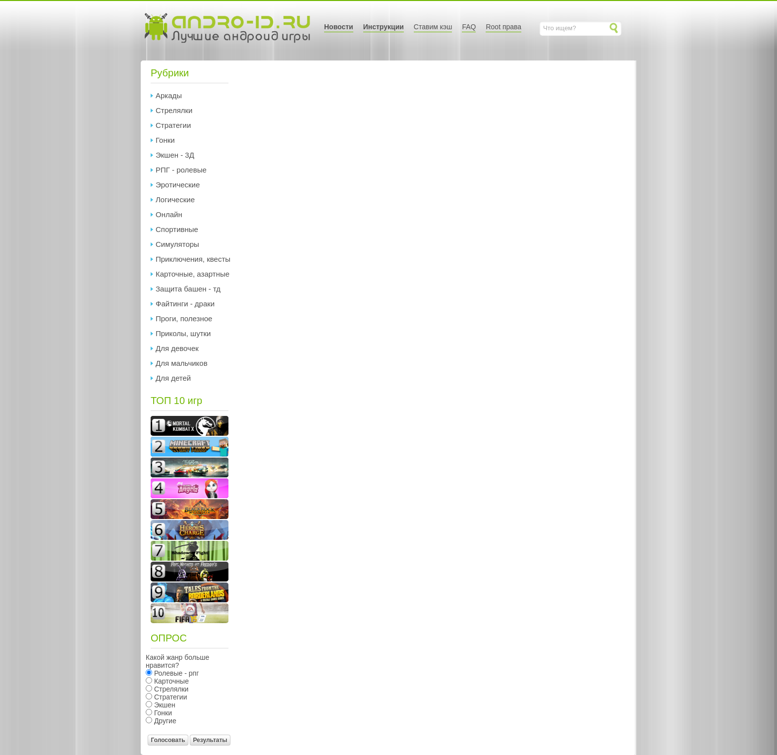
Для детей (173, 378)
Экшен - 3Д (175, 155)
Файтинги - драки (185, 303)
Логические (175, 199)
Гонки (165, 140)
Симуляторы (177, 244)
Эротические (178, 184)
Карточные (170, 681)
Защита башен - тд (188, 289)
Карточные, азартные (192, 274)
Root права (503, 27)
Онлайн (169, 214)
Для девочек (177, 348)
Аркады (169, 95)
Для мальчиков (182, 363)
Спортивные (177, 229)
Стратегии (173, 125)
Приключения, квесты (193, 259)
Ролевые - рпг (175, 673)
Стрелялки (174, 110)
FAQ (469, 27)
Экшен (163, 705)
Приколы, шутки (183, 333)
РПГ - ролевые (181, 170)
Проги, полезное (184, 318)
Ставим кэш (433, 27)
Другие (164, 721)
